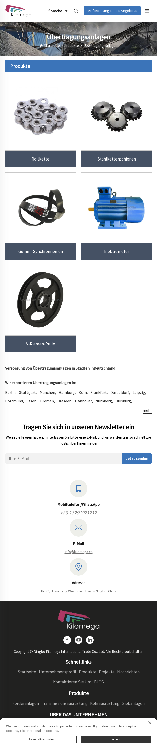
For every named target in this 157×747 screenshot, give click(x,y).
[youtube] (78, 641)
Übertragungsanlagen (100, 46)
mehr (147, 411)
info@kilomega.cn (79, 552)
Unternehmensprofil (57, 673)
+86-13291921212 (78, 513)
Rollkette (40, 160)
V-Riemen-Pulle (40, 345)
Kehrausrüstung (105, 704)
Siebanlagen (133, 704)
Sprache (57, 11)
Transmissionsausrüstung (65, 704)
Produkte (71, 46)
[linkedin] (90, 641)
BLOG (99, 683)
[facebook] (67, 641)
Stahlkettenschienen (116, 160)
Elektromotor (116, 252)
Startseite (52, 46)
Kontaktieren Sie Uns (72, 683)
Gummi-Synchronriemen (40, 252)
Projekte (107, 673)
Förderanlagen (25, 704)
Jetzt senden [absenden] (137, 459)
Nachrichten (128, 673)
